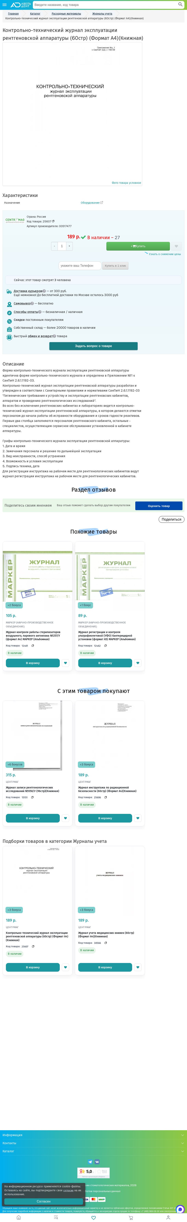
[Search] (180, 4)
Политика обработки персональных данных (93, 1191)
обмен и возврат (42, 336)
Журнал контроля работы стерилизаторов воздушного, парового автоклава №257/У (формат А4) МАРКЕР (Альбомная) (33, 635)
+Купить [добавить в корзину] (138, 246)
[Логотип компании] (20, 5)
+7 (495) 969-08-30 (150, 1211)
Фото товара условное (72, 114)
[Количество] (62, 246)
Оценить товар (159, 506)
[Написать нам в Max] (177, 1212)
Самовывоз (24, 303)
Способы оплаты (27, 312)
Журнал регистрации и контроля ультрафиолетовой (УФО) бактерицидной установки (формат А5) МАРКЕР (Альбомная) (107, 635)
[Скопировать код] (31, 645)
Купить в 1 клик (115, 265)
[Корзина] (131, 1217)
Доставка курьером (30, 291)
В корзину (33, 663)
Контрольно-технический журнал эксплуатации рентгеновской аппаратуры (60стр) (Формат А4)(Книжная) (37, 936)
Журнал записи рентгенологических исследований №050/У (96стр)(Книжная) (32, 789)
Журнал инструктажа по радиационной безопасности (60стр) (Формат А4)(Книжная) (107, 789)
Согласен (44, 1201)
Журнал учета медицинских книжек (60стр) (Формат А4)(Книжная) (106, 934)
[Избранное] (93, 1217)
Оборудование (90, 202)
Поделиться (171, 519)
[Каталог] (4, 5)
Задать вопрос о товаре (93, 346)
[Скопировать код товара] (53, 221)
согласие (69, 1190)
